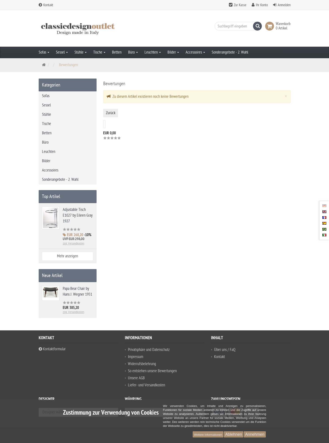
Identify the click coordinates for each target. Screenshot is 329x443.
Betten (117, 52)
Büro (133, 52)
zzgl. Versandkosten (73, 243)
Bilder (173, 52)
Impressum (135, 356)
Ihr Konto (262, 5)
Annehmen (254, 434)
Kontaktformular (52, 349)
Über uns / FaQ (224, 349)
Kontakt (46, 5)
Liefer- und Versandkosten (146, 385)
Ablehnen (233, 434)
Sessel (62, 52)
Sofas (44, 52)
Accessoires (195, 52)
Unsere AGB (136, 378)
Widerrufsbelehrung (142, 364)
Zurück (110, 113)
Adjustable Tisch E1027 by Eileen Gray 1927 (78, 215)
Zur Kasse (240, 5)
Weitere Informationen (208, 434)
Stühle (80, 52)
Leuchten (153, 52)
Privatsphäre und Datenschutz (149, 349)
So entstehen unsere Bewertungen (152, 371)
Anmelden (284, 5)
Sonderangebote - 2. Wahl (230, 52)
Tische (99, 52)
